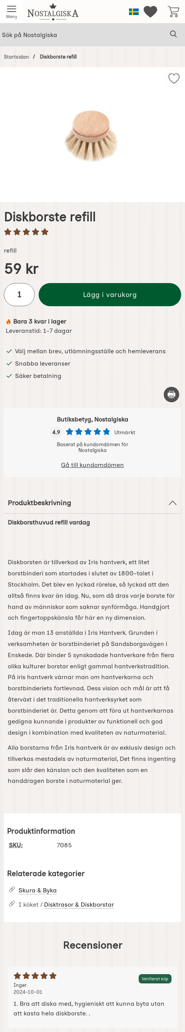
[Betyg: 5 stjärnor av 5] (92, 232)
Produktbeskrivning (92, 503)
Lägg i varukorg (110, 294)
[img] (174, 78)
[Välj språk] (134, 11)
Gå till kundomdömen (92, 465)
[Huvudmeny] (11, 11)
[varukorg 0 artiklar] (173, 11)
